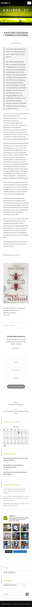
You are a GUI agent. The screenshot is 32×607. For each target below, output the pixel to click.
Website (16, 378)
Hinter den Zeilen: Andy (10, 505)
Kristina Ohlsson (8, 113)
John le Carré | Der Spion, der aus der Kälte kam (16, 411)
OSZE (24, 134)
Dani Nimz (17, 255)
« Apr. (4, 445)
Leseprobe (6, 315)
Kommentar (16, 348)
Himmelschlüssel (18, 118)
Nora (10, 39)
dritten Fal (12, 146)
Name (16, 362)
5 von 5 (5, 325)
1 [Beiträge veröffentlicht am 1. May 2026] (18, 432)
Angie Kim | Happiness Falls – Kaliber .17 (15, 503)
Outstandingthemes (25, 604)
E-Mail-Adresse (16, 370)
